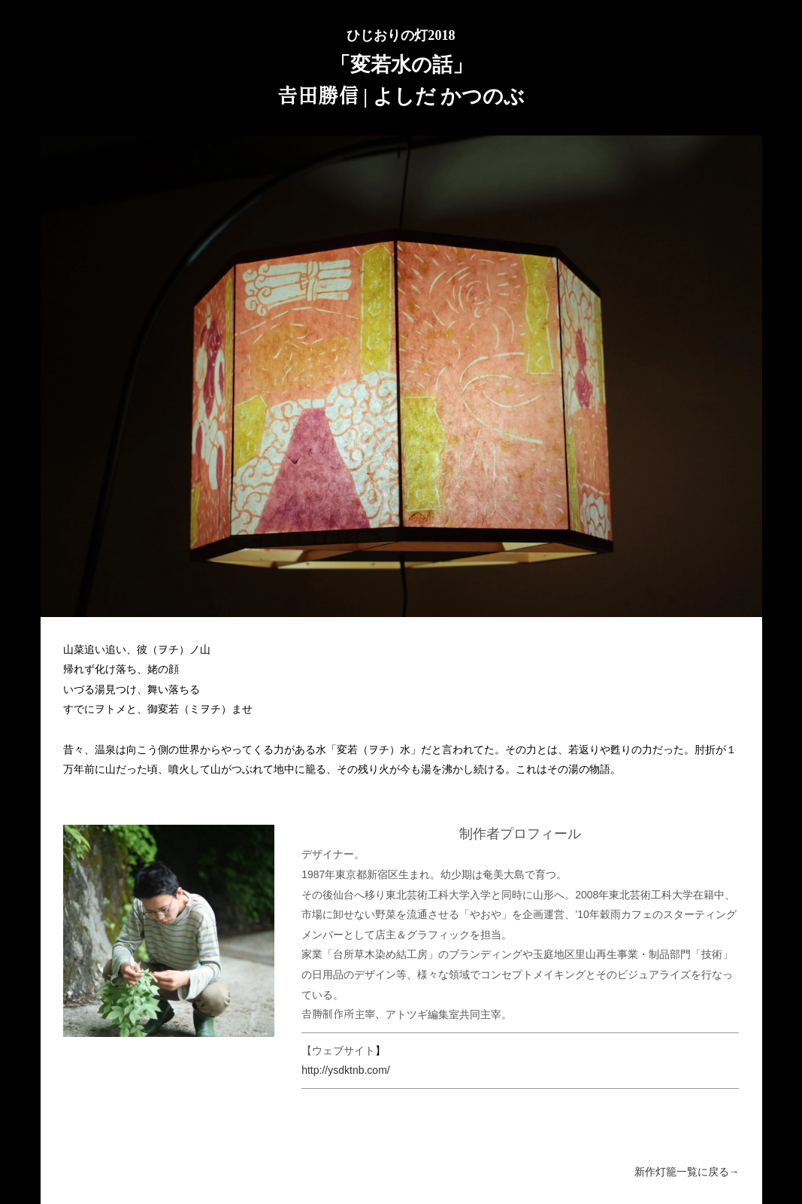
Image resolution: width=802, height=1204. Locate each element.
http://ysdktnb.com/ (345, 1070)
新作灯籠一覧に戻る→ (687, 1172)
